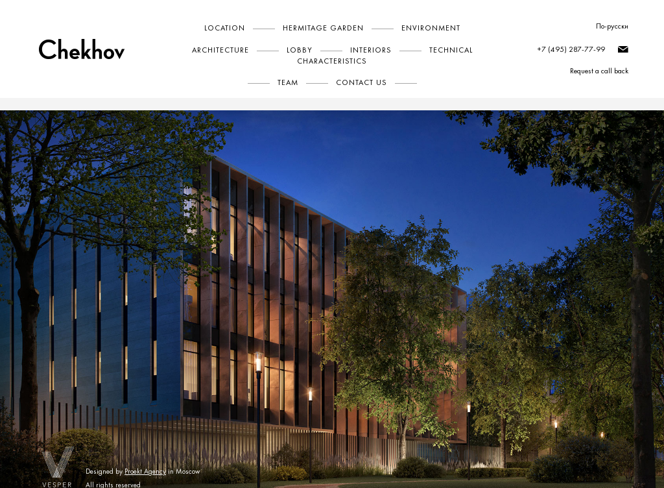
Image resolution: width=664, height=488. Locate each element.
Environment (430, 27)
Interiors (371, 50)
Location (224, 27)
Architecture (220, 50)
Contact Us (361, 82)
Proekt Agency (145, 471)
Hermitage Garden (323, 27)
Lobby (300, 50)
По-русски (612, 25)
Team (288, 82)
